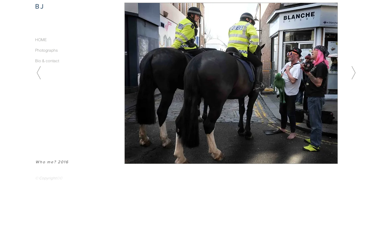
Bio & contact (47, 60)
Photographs (46, 50)
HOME (41, 39)
